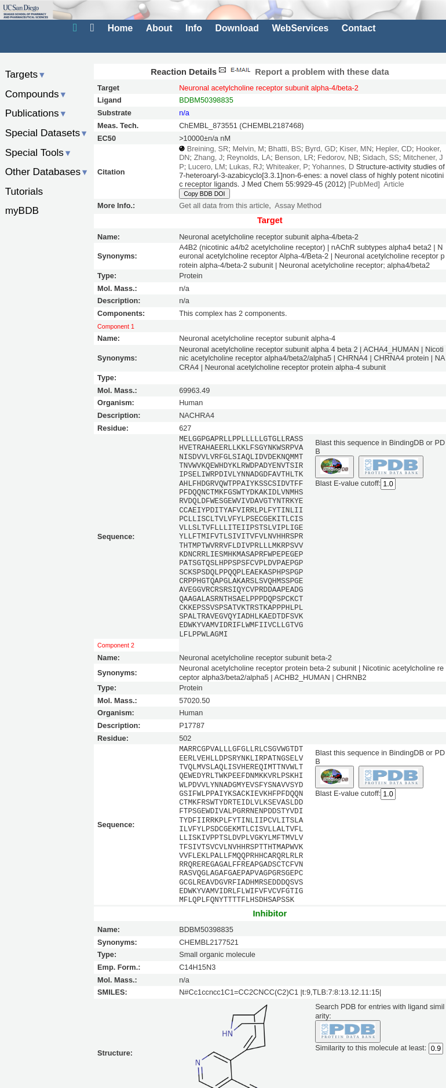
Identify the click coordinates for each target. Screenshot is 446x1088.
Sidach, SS (381, 157)
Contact (359, 28)
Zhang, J (208, 157)
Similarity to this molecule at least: (370, 1046)
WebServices (300, 28)
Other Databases (47, 171)
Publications (36, 113)
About (159, 28)
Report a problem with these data (303, 72)
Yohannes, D (333, 166)
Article (393, 184)
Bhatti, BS (284, 148)
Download (237, 28)
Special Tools (38, 152)
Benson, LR (294, 157)
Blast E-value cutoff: (348, 483)
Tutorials (24, 191)
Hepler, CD (394, 148)
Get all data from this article (224, 205)
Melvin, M (248, 148)
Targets (25, 74)
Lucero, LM (206, 166)
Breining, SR (208, 148)
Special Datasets (47, 133)
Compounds (36, 94)
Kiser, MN (355, 148)
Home (120, 28)
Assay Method (298, 205)
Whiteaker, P (287, 166)
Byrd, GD (320, 148)
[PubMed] (364, 184)
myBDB (22, 210)
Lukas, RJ (245, 166)
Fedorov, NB (338, 157)
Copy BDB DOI (204, 193)
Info (193, 28)
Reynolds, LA (248, 157)
